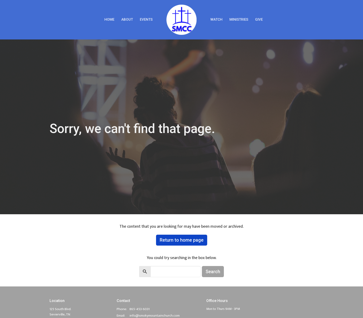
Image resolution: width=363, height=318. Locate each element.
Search (213, 271)
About (127, 19)
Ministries (238, 19)
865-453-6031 (139, 309)
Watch (216, 19)
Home (109, 19)
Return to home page (181, 240)
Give (259, 19)
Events (146, 19)
